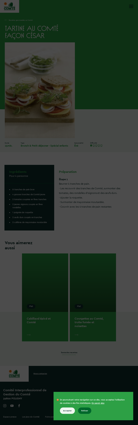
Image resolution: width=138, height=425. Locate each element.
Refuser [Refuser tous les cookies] (84, 410)
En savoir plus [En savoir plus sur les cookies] (98, 403)
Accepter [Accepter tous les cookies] (67, 410)
